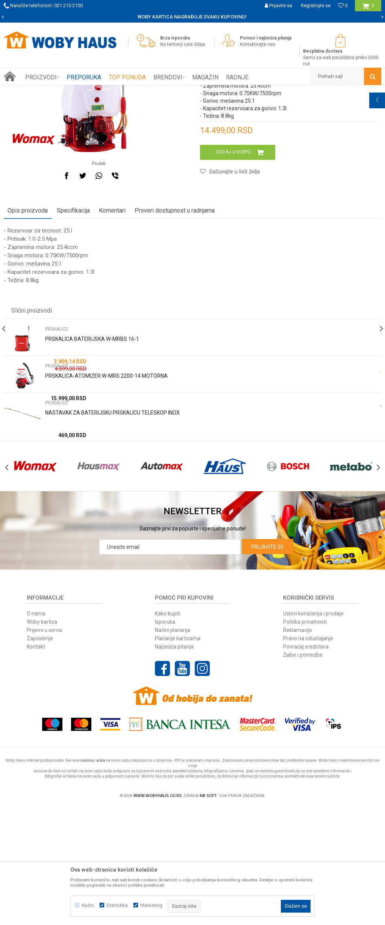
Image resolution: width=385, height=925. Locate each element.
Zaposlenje (40, 756)
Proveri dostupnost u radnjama (175, 311)
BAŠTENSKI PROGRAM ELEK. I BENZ (109, 90)
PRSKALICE (163, 90)
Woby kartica (42, 739)
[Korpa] (368, 8)
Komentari (112, 311)
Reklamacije (297, 747)
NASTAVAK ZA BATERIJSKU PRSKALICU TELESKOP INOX (112, 514)
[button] (345, 76)
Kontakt (36, 764)
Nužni (88, 905)
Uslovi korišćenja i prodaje (313, 731)
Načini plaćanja (172, 747)
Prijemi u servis (44, 747)
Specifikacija (73, 311)
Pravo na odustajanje (308, 756)
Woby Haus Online (23, 90)
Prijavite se (267, 664)
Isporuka (165, 739)
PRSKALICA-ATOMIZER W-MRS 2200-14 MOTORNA (106, 477)
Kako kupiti (167, 731)
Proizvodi (57, 90)
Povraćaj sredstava (306, 764)
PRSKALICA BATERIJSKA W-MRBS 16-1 (92, 440)
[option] (192, 17)
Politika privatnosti (305, 739)
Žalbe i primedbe (303, 772)
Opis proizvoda (28, 311)
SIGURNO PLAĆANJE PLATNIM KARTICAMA (192, 17)
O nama (36, 731)
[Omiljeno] (342, 5)
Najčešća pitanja (174, 764)
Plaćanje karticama (177, 756)
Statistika (117, 905)
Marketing (151, 905)
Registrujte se (315, 5)
